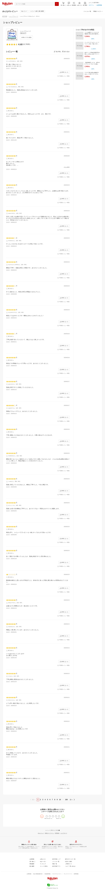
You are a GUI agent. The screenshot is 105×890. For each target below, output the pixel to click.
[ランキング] (43, 864)
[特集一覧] (54, 864)
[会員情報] (32, 859)
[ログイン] (91, 5)
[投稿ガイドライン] (49, 833)
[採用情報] (76, 874)
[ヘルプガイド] (63, 833)
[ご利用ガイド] (68, 864)
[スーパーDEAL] (44, 866)
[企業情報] (29, 874)
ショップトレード (13, 16)
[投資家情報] (47, 874)
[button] (69, 4)
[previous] (33, 799)
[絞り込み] (66, 51)
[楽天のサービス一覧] (70, 859)
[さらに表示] (67, 167)
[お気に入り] (79, 4)
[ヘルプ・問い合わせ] (70, 866)
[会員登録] (99, 5)
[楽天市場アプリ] (56, 866)
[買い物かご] (32, 861)
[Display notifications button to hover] (63, 4)
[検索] (57, 4)
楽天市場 (4, 16)
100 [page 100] (66, 799)
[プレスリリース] (68, 874)
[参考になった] (64, 72)
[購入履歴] (85, 4)
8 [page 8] (54, 799)
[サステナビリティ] (57, 874)
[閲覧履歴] (74, 4)
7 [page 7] (52, 799)
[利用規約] (57, 833)
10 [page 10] (60, 799)
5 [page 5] (47, 799)
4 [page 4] (45, 799)
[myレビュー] (24, 11)
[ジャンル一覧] (87, 11)
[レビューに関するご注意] (52, 830)
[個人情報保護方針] (38, 874)
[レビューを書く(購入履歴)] (37, 11)
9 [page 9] (57, 799)
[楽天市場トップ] (56, 859)
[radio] (47, 816)
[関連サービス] (98, 11)
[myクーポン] (43, 861)
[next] (72, 799)
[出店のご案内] (68, 861)
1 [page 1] (37, 799)
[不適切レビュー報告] (63, 76)
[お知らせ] (69, 4)
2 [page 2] (40, 799)
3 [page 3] (42, 799)
